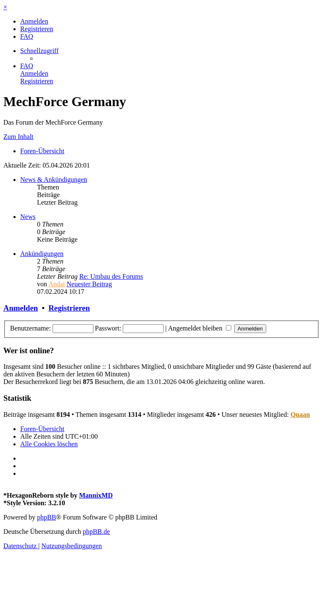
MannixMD (96, 495)
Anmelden (20, 308)
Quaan (300, 414)
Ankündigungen (42, 253)
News (27, 216)
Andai (56, 284)
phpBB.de (96, 531)
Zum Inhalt (18, 136)
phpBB (46, 517)
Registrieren (69, 308)
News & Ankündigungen (53, 179)
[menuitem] (34, 21)
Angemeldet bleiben (199, 328)
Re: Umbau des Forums (111, 276)
